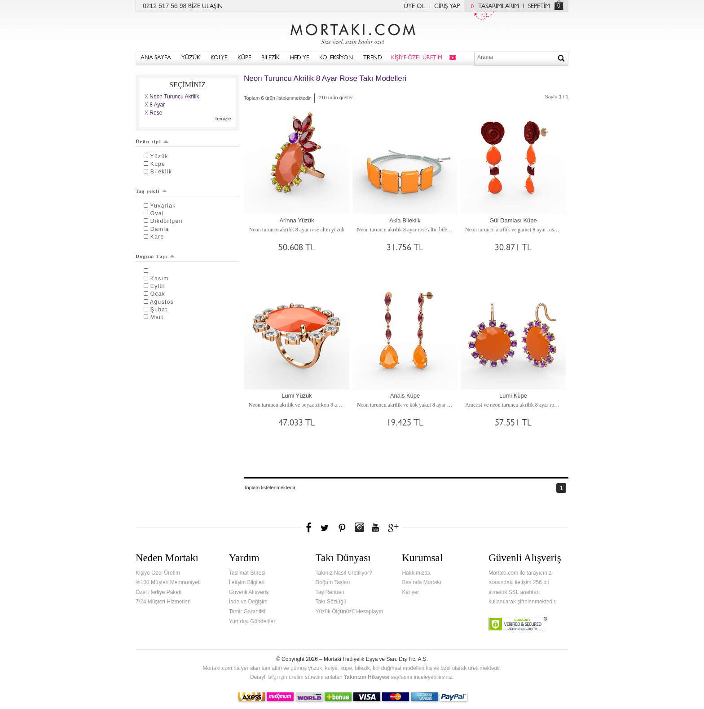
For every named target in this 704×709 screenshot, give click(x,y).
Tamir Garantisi (247, 611)
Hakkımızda (416, 573)
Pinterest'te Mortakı (341, 527)
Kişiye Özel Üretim (158, 573)
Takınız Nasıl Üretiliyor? (344, 573)
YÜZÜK (190, 58)
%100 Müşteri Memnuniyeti (168, 582)
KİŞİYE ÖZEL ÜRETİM (416, 58)
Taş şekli (151, 191)
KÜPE (244, 58)
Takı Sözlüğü (331, 601)
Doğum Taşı (155, 256)
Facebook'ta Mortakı (309, 527)
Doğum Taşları (333, 582)
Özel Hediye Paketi (158, 592)
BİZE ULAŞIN (205, 7)
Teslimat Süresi (247, 573)
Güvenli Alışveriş (249, 592)
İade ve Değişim (248, 601)
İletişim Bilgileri (246, 582)
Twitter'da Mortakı (325, 527)
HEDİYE (299, 58)
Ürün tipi (152, 141)
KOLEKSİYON (336, 58)
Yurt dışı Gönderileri (253, 621)
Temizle (223, 118)
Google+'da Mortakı (394, 527)
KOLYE (219, 58)
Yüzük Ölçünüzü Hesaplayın (349, 611)
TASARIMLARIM (492, 7)
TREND (372, 58)
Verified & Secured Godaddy (517, 624)
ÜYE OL (414, 7)
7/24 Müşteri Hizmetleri (163, 601)
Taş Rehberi (330, 592)
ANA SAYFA (156, 58)
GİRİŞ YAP (447, 7)
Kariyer (410, 592)
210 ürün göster (335, 97)
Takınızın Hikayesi (367, 677)
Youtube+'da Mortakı (375, 527)
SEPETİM (539, 7)
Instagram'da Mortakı (359, 527)
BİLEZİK (270, 58)
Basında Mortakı (421, 582)
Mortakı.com (352, 32)
